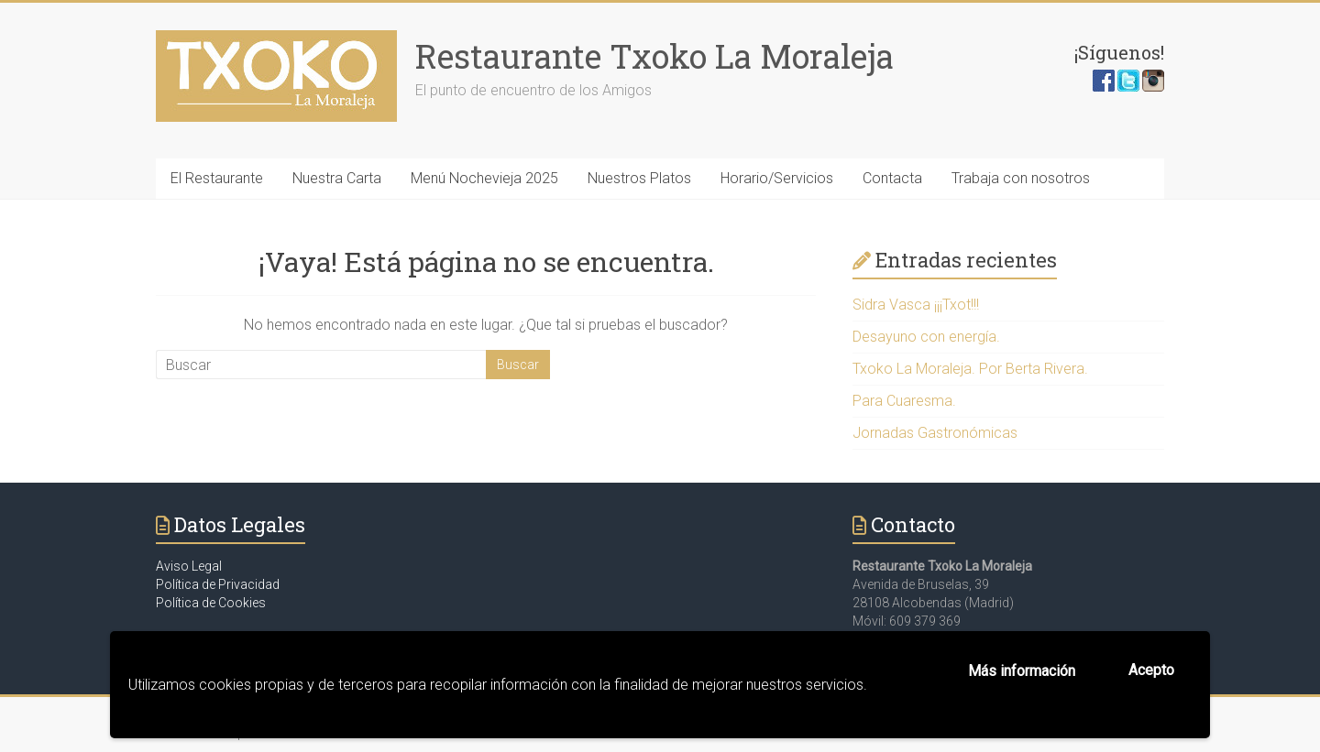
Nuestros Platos (639, 178)
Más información (1021, 671)
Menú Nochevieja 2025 (484, 178)
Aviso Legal (189, 566)
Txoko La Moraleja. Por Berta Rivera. (970, 368)
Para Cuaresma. (904, 400)
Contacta (892, 178)
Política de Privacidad (218, 584)
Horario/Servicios (776, 178)
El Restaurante (216, 178)
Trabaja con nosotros (1021, 178)
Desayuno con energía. (926, 336)
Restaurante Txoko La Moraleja (654, 56)
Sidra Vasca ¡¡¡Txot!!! (915, 304)
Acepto (1151, 670)
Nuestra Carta (336, 178)
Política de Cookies (211, 602)
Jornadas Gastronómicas (935, 432)
